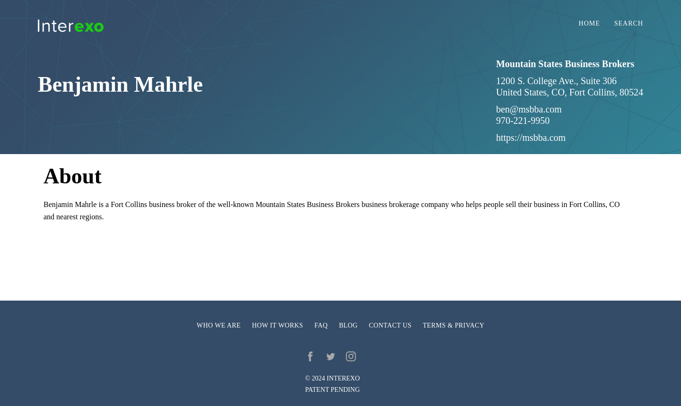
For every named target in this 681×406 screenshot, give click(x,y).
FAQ (321, 325)
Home (589, 23)
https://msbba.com (531, 137)
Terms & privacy (453, 325)
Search (628, 23)
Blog (348, 325)
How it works (277, 325)
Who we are (219, 325)
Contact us (390, 325)
